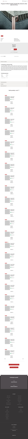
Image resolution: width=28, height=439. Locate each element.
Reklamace (7, 417)
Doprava (7, 413)
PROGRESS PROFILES (16, 39)
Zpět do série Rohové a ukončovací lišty (14, 364)
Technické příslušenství (8, 404)
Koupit (15, 49)
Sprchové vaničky (19, 398)
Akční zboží (21, 410)
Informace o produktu (14, 61)
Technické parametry (14, 82)
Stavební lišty (19, 401)
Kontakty (7, 410)
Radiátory (8, 401)
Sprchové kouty (19, 397)
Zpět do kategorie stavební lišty (14, 367)
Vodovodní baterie (8, 397)
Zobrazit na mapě (14, 430)
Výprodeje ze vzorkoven (19, 404)
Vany (8, 398)
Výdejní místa (7, 414)
